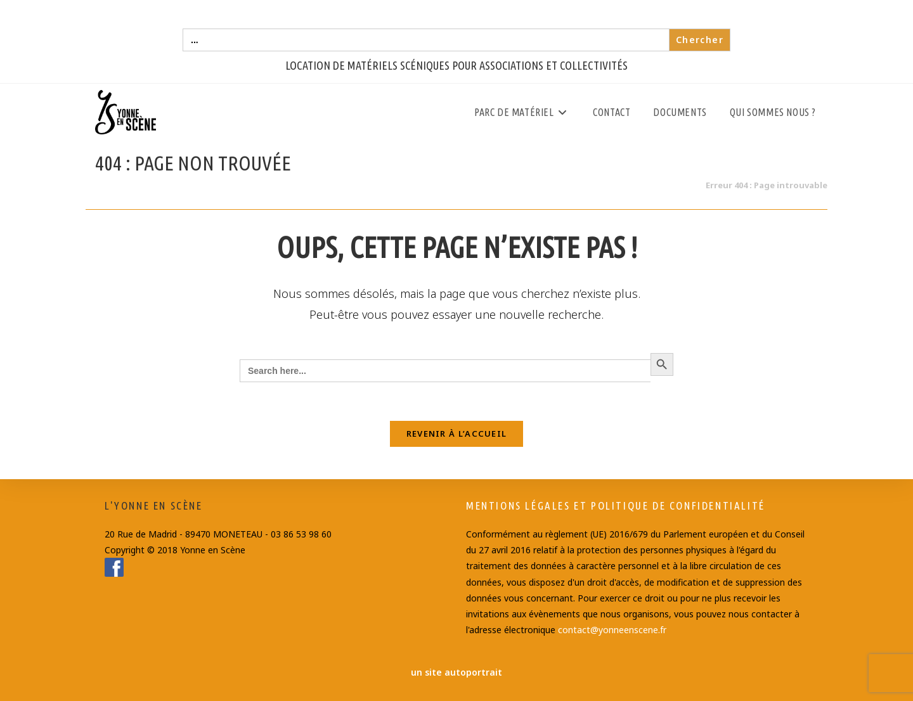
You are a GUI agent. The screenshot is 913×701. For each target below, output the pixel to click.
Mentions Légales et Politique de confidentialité (615, 505)
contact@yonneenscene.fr (612, 630)
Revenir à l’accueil (456, 433)
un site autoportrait (456, 672)
